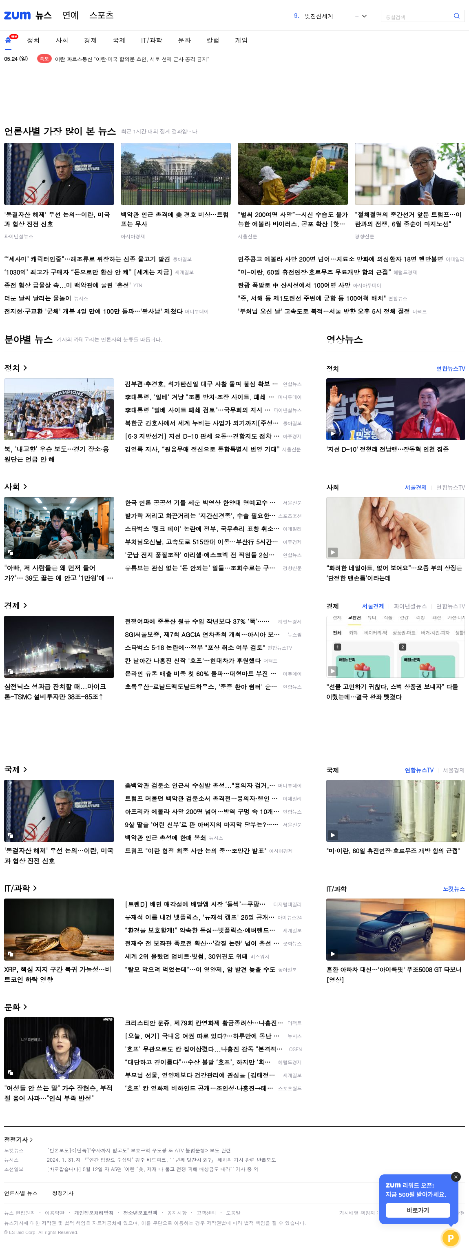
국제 (119, 40)
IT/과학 (151, 40)
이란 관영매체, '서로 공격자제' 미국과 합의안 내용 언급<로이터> (129, 58)
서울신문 (247, 236)
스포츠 (101, 15)
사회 (62, 40)
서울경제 (416, 487)
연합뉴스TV (450, 368)
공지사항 (177, 1212)
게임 (241, 40)
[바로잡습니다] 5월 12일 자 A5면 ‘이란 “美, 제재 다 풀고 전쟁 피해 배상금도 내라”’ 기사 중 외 (153, 1168)
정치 (33, 40)
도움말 (233, 1212)
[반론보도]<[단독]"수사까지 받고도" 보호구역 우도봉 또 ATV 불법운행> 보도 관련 (139, 1150)
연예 (70, 15)
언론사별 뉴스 (21, 1193)
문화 (184, 40)
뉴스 (43, 15)
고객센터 (206, 1212)
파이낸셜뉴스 (18, 236)
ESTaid (16, 1232)
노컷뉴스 (454, 889)
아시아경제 (133, 236)
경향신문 (364, 236)
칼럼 (212, 40)
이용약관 (54, 1212)
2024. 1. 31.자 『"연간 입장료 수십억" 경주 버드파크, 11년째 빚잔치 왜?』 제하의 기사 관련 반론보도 (161, 1159)
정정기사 (16, 1139)
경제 (90, 40)
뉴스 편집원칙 (19, 1212)
